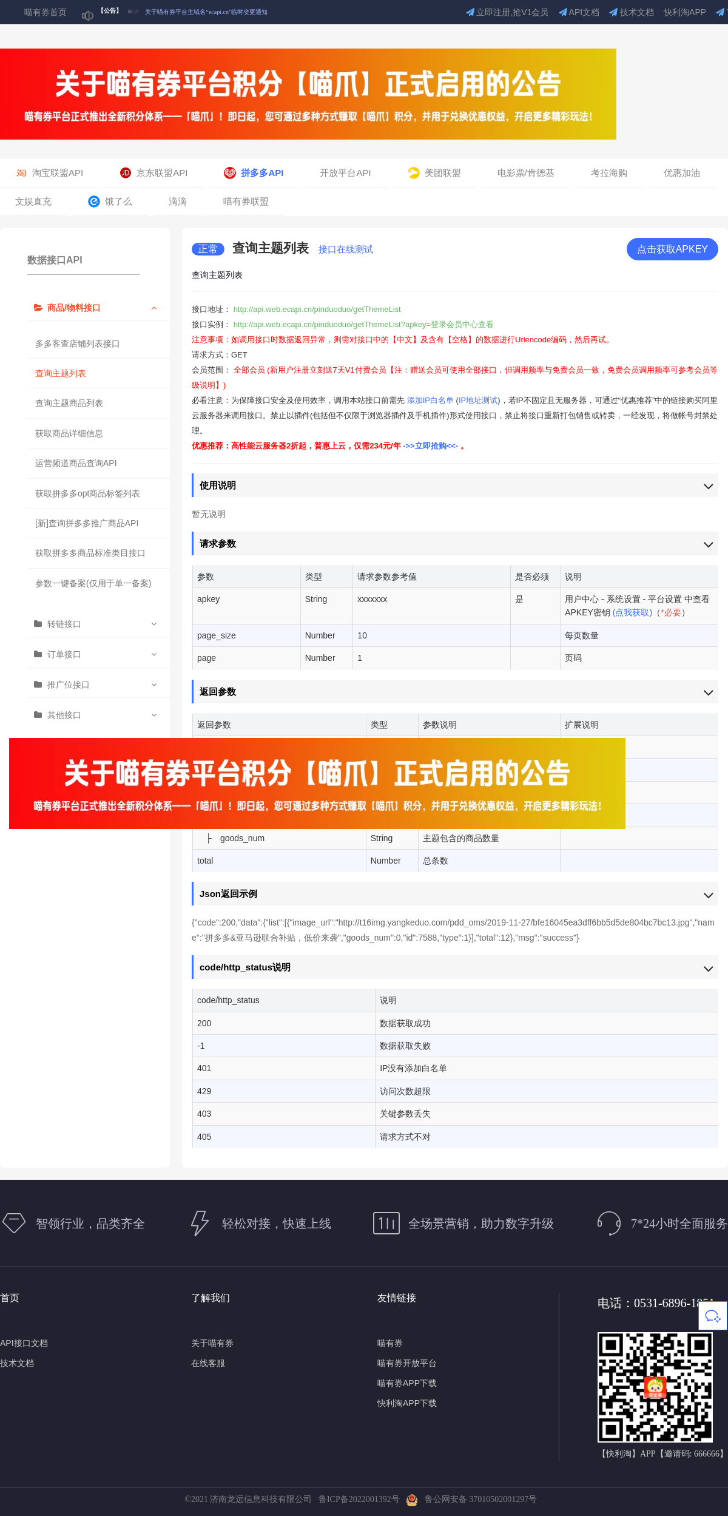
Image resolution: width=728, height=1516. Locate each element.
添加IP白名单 (430, 400)
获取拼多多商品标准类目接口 (90, 553)
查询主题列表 (60, 373)
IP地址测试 (478, 400)
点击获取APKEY (672, 249)
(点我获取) (632, 612)
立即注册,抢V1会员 (507, 12)
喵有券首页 (45, 12)
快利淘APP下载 (407, 1403)
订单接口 (64, 654)
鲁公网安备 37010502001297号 (471, 1499)
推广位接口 (68, 684)
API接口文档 (24, 1343)
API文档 (579, 12)
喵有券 (390, 1343)
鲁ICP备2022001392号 (361, 1499)
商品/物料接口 (74, 308)
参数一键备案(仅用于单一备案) (93, 583)
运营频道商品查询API (76, 463)
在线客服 (208, 1363)
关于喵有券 (212, 1343)
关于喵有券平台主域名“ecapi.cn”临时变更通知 (206, 11)
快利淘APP (685, 12)
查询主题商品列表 (69, 403)
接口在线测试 (345, 249)
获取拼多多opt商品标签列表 (87, 493)
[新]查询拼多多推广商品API (86, 523)
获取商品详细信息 (69, 433)
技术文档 (631, 12)
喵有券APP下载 (407, 1383)
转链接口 (64, 624)
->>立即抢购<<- (431, 445)
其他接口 (64, 715)
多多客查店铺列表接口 (77, 343)
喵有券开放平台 (407, 1363)
